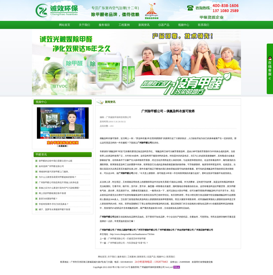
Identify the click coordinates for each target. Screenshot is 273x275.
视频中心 (183, 24)
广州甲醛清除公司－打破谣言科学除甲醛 (127, 238)
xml (171, 267)
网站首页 (64, 24)
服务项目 (104, 24)
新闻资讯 (144, 24)
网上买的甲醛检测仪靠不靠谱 (52, 193)
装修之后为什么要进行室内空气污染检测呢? (59, 188)
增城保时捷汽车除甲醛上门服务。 (54, 171)
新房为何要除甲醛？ (48, 198)
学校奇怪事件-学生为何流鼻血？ (54, 204)
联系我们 (203, 24)
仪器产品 (163, 24)
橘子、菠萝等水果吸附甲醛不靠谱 (54, 209)
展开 (270, 70)
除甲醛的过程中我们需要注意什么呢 (55, 161)
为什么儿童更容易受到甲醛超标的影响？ (57, 177)
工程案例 (124, 24)
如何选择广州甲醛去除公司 (51, 166)
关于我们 (84, 24)
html (167, 267)
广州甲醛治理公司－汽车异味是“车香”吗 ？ (128, 243)
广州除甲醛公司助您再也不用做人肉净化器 (59, 182)
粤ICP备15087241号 (121, 267)
